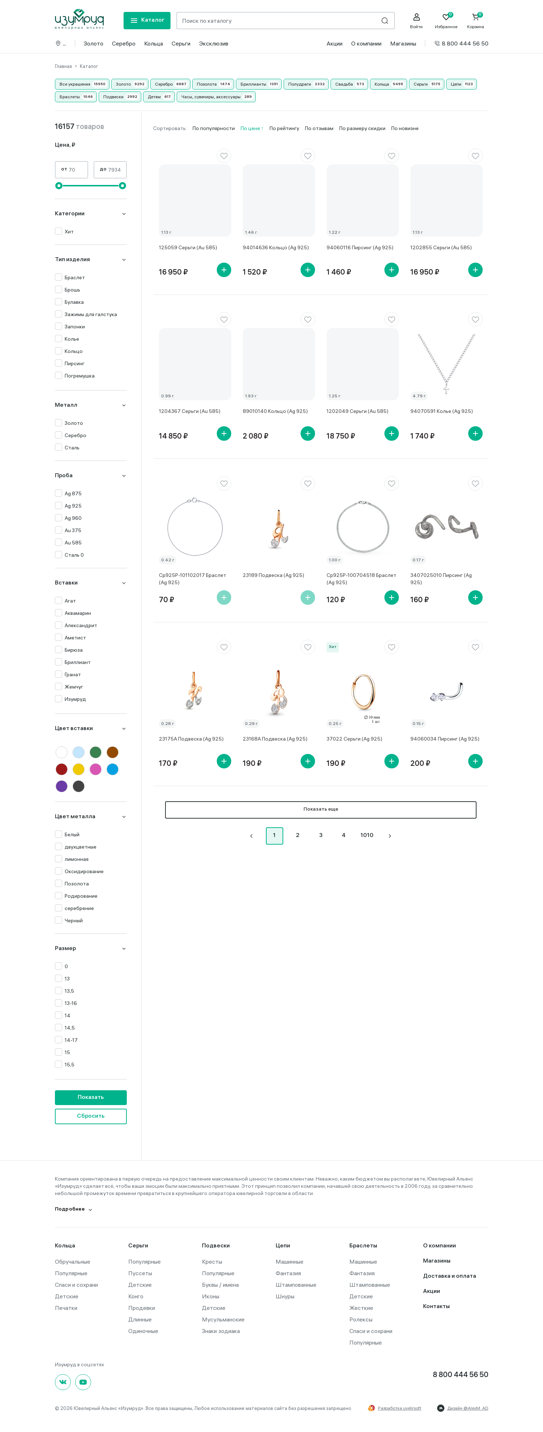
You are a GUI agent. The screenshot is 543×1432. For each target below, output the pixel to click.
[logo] (79, 19)
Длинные (140, 1319)
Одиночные (143, 1330)
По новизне (405, 128)
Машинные (289, 1261)
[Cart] (475, 21)
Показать (91, 1098)
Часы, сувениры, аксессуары (211, 96)
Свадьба (344, 84)
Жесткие (361, 1307)
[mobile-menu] (147, 20)
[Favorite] (446, 21)
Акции (334, 43)
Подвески (113, 96)
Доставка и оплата (449, 1276)
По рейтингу (284, 128)
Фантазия (288, 1273)
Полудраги (299, 84)
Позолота (207, 84)
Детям (154, 96)
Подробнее (70, 1209)
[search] (384, 20)
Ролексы (360, 1319)
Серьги (181, 43)
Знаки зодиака (221, 1330)
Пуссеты (140, 1273)
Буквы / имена (220, 1284)
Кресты (212, 1261)
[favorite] (224, 155)
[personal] (416, 21)
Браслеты (70, 96)
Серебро (123, 43)
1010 (367, 836)
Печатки (66, 1307)
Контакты (436, 1307)
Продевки (141, 1307)
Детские (66, 1296)
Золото (93, 43)
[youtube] (83, 1382)
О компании (366, 43)
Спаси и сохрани (76, 1284)
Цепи (456, 84)
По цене (251, 128)
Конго (135, 1296)
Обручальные (72, 1261)
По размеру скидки (362, 128)
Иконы (210, 1296)
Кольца (153, 43)
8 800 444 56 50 (461, 43)
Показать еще (320, 809)
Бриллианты (253, 84)
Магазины (403, 43)
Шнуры (285, 1296)
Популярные (71, 1273)
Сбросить (90, 1116)
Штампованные (296, 1284)
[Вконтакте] (63, 1382)
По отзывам (319, 128)
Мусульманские (223, 1319)
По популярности (214, 128)
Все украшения (75, 84)
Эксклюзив (213, 43)
